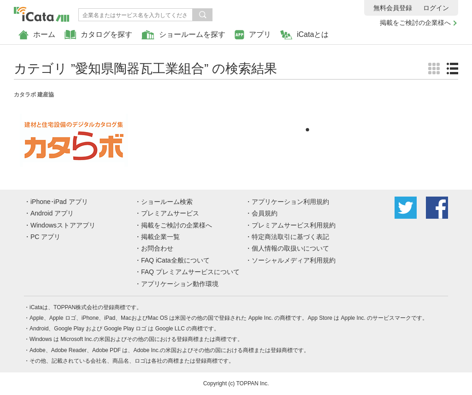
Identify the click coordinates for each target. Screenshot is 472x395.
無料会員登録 (392, 8)
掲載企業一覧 (160, 236)
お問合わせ (157, 248)
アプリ (253, 35)
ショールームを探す (183, 35)
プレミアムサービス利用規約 (294, 225)
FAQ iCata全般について (175, 260)
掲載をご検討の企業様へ (415, 22)
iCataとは (304, 35)
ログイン (436, 8)
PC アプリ (45, 236)
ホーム (36, 35)
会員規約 (264, 213)
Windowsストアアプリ (62, 225)
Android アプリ (52, 213)
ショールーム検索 (167, 201)
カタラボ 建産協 (34, 94)
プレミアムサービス (170, 213)
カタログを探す (98, 35)
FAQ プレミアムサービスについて (190, 271)
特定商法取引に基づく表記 (290, 236)
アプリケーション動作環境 (179, 283)
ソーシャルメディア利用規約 (294, 260)
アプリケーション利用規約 (290, 201)
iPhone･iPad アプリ (59, 201)
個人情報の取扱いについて (290, 248)
